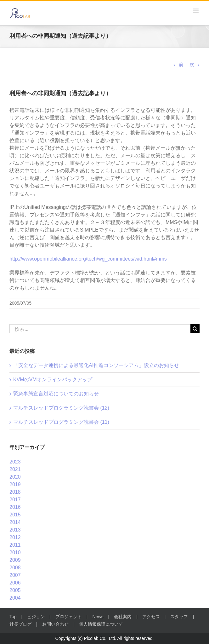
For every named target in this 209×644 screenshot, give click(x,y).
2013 (15, 529)
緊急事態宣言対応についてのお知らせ (56, 393)
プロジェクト (68, 616)
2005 (15, 590)
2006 (15, 582)
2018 (15, 492)
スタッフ (179, 616)
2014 (15, 522)
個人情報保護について (101, 624)
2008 (15, 567)
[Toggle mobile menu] (196, 11)
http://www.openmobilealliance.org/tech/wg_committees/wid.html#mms (88, 259)
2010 (15, 552)
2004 (15, 598)
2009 (15, 560)
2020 (15, 477)
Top (13, 616)
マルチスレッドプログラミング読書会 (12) (61, 408)
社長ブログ (20, 624)
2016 (15, 507)
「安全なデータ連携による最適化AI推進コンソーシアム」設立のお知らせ (96, 365)
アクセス (151, 616)
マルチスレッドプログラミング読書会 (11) (61, 422)
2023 (15, 461)
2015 (15, 514)
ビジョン (36, 616)
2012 (15, 537)
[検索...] (99, 328)
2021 (15, 469)
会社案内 (123, 616)
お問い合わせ (55, 624)
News (98, 616)
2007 (15, 575)
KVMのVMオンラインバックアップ (52, 379)
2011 (15, 545)
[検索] (195, 328)
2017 (15, 499)
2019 (15, 484)
